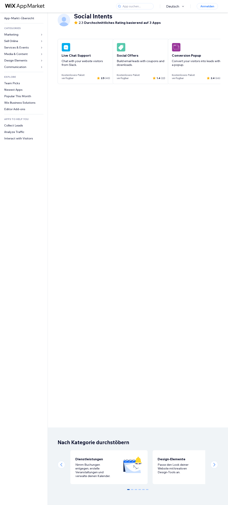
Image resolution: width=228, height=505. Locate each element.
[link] (24, 18)
